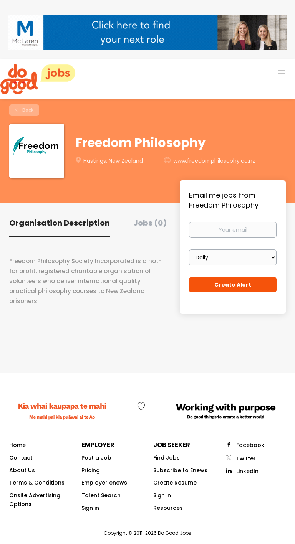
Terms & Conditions (37, 482)
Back (27, 110)
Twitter (246, 458)
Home (17, 445)
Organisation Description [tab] (59, 223)
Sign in (90, 508)
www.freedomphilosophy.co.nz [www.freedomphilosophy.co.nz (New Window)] (214, 161)
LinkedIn (247, 471)
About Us (22, 470)
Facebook (250, 445)
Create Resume (175, 482)
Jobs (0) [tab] (150, 223)
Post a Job (96, 458)
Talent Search (101, 495)
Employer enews (104, 482)
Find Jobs (166, 458)
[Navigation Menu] (281, 73)
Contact (21, 458)
